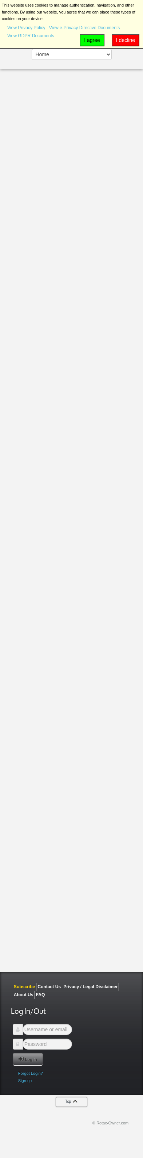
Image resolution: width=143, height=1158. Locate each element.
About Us (23, 994)
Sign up (25, 1080)
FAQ (40, 994)
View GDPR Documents (30, 35)
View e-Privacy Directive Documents (84, 27)
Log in (28, 1058)
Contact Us (49, 986)
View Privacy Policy (26, 27)
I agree (92, 40)
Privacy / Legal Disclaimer (90, 986)
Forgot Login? (30, 1073)
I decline (125, 40)
